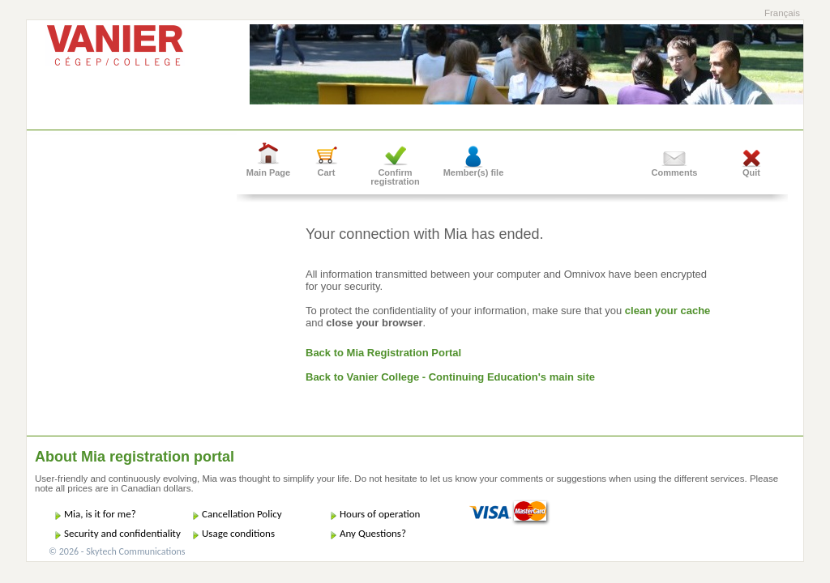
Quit (751, 172)
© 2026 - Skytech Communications (117, 551)
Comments (675, 172)
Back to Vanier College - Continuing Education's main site (450, 377)
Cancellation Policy (242, 514)
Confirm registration (395, 177)
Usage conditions (238, 533)
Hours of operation (380, 514)
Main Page (268, 172)
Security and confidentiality (122, 533)
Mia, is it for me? (100, 514)
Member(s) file (473, 172)
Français (782, 13)
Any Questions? (373, 533)
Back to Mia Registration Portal (383, 353)
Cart (326, 172)
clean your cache (668, 310)
